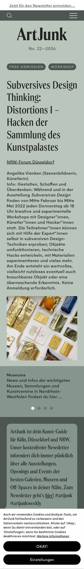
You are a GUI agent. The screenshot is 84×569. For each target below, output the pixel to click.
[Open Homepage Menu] (73, 15)
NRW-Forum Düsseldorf (30, 161)
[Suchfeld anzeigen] (9, 15)
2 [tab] (39, 408)
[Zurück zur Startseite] (42, 34)
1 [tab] (32, 408)
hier (49, 495)
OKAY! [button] (42, 542)
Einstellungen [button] (42, 556)
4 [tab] (51, 408)
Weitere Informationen (53, 532)
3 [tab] (45, 408)
